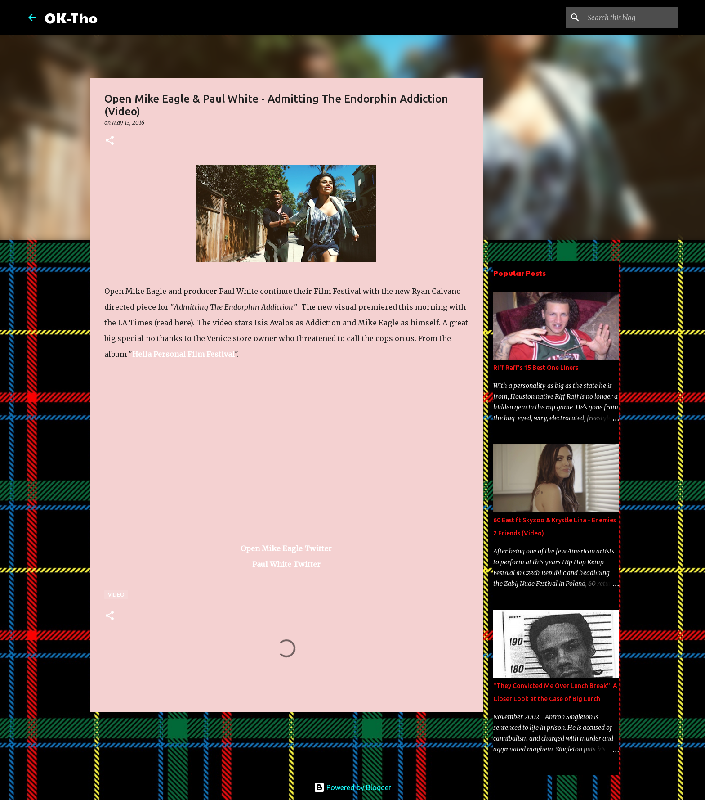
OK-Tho (71, 17)
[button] (109, 141)
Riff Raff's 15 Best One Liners (535, 367)
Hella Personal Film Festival (183, 354)
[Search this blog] (631, 17)
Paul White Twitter (286, 564)
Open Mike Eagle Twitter (286, 548)
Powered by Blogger (352, 787)
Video (116, 595)
